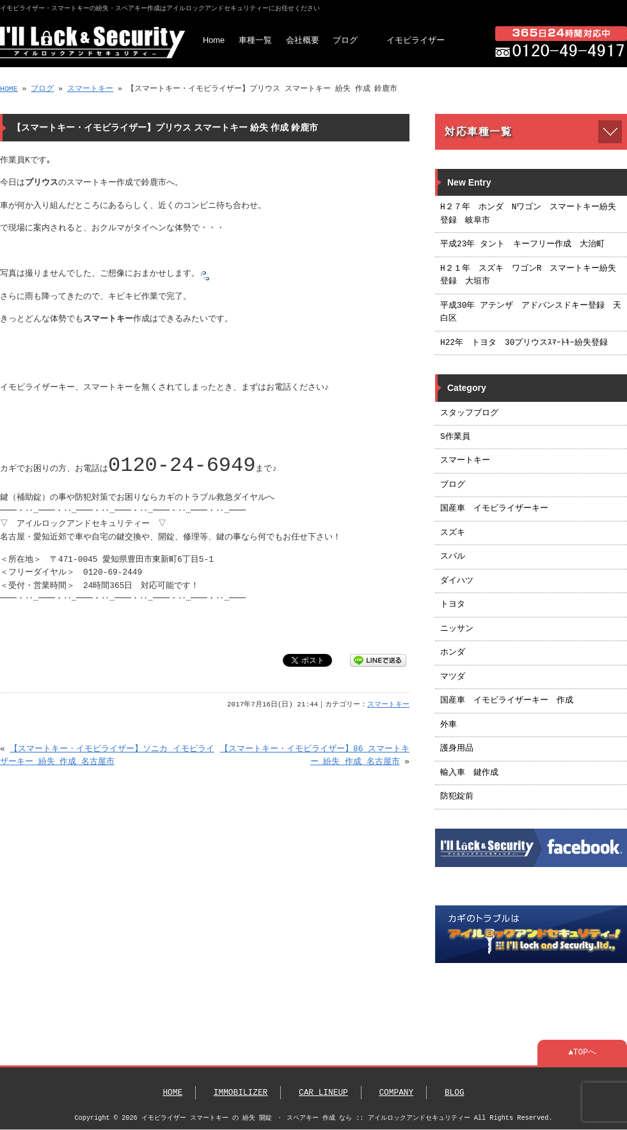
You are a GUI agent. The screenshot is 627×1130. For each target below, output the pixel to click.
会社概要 (302, 40)
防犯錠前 (456, 796)
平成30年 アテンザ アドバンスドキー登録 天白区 (530, 312)
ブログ (345, 40)
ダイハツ (456, 581)
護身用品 (456, 748)
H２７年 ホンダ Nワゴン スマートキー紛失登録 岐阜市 (528, 214)
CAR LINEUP (323, 1093)
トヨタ (452, 604)
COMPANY (396, 1093)
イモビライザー (415, 40)
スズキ (452, 533)
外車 (448, 725)
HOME (9, 88)
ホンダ (452, 652)
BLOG (454, 1093)
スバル (452, 556)
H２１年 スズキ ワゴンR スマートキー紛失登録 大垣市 (528, 275)
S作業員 (455, 437)
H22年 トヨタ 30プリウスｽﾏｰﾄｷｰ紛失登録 (524, 343)
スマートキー (90, 88)
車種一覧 (255, 40)
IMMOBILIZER (240, 1093)
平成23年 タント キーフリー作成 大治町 (522, 244)
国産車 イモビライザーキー (494, 508)
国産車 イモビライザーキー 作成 (506, 700)
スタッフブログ (469, 413)
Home (214, 40)
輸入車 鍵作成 (469, 773)
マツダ (452, 677)
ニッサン (456, 629)
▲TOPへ (582, 1052)
